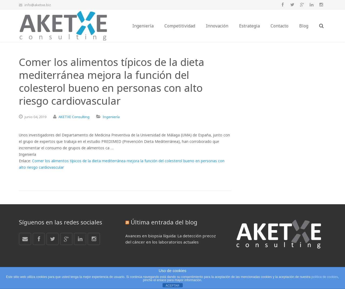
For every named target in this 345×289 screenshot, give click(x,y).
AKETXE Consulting (73, 116)
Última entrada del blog (164, 222)
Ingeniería (111, 116)
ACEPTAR (172, 285)
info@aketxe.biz (38, 4)
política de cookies (324, 277)
